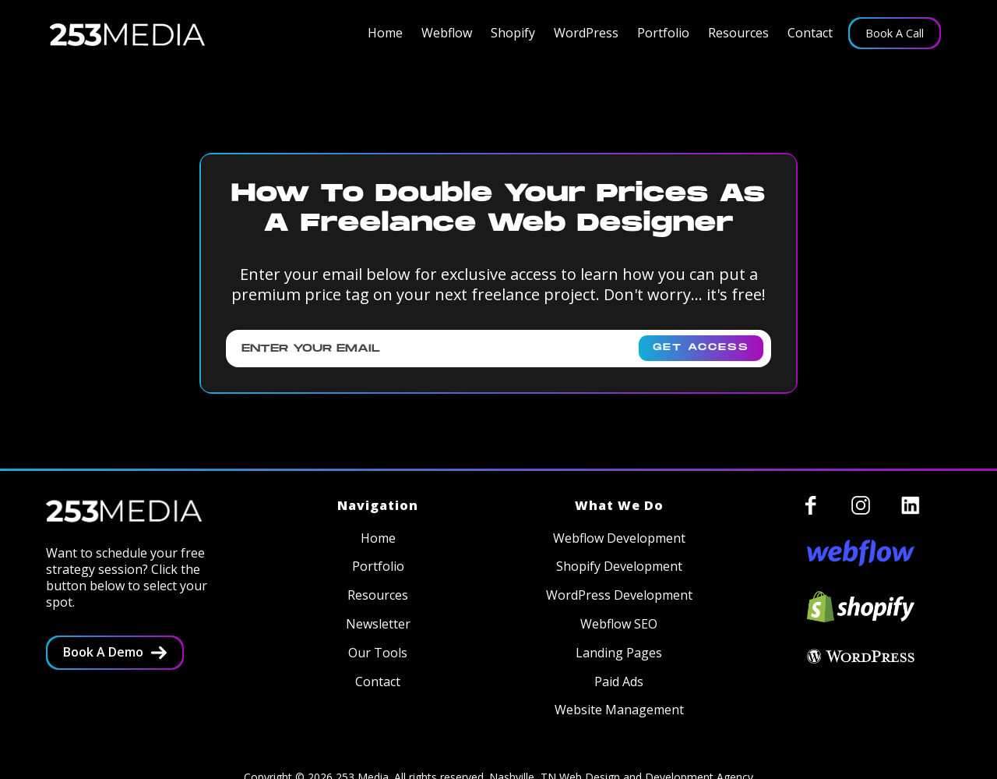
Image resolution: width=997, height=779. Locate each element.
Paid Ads (618, 682)
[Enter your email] (498, 348)
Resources (738, 32)
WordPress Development (619, 595)
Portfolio (663, 32)
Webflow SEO (618, 624)
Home (385, 32)
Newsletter (378, 624)
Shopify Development (619, 566)
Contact (810, 32)
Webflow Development (619, 538)
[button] (446, 33)
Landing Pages (619, 653)
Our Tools (377, 653)
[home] (128, 33)
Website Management (619, 710)
